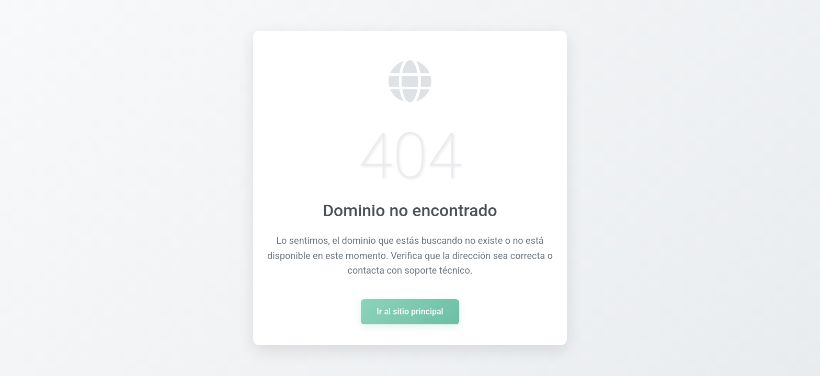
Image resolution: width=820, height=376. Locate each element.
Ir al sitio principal (410, 311)
